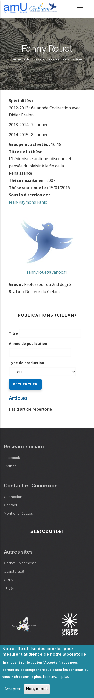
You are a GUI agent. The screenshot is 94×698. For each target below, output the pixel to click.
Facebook (12, 458)
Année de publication (28, 343)
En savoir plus (56, 676)
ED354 (9, 588)
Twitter (10, 466)
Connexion (13, 497)
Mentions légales (18, 513)
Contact (10, 505)
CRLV (9, 580)
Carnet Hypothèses (20, 563)
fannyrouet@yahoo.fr (47, 272)
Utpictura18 (14, 571)
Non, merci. (37, 689)
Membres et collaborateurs (44, 59)
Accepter (12, 689)
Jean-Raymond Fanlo (28, 202)
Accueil (18, 59)
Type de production (26, 362)
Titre (13, 333)
